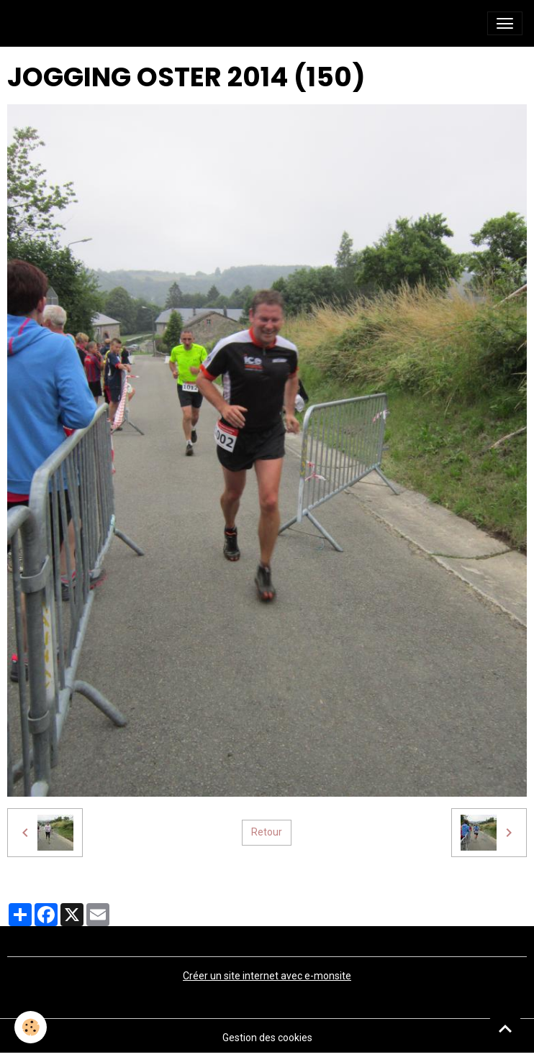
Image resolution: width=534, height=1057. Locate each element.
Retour (266, 832)
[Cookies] (30, 1027)
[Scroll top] (505, 1028)
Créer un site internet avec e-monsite (267, 976)
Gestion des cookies (267, 1037)
